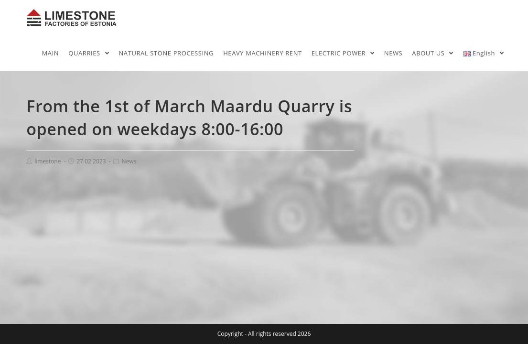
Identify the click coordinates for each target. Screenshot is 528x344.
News (128, 161)
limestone (47, 161)
